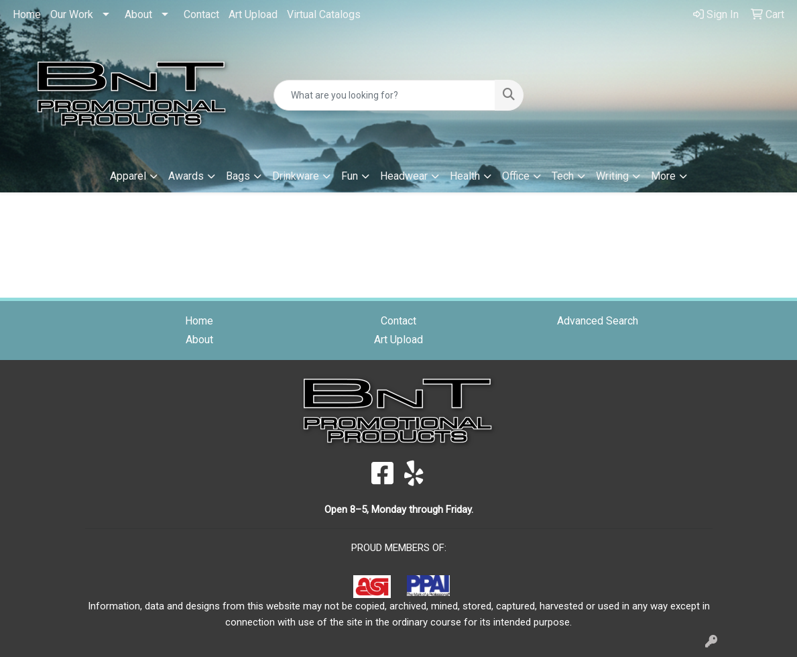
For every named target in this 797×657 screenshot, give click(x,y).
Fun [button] (349, 176)
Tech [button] (563, 176)
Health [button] (465, 176)
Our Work (71, 14)
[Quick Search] (384, 95)
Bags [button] (238, 176)
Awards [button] (186, 176)
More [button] (663, 176)
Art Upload (253, 14)
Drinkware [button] (295, 176)
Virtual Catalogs (324, 14)
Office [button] (516, 176)
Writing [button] (612, 176)
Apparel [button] (128, 176)
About (138, 14)
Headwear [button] (404, 176)
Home (27, 14)
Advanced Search (597, 320)
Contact (201, 14)
